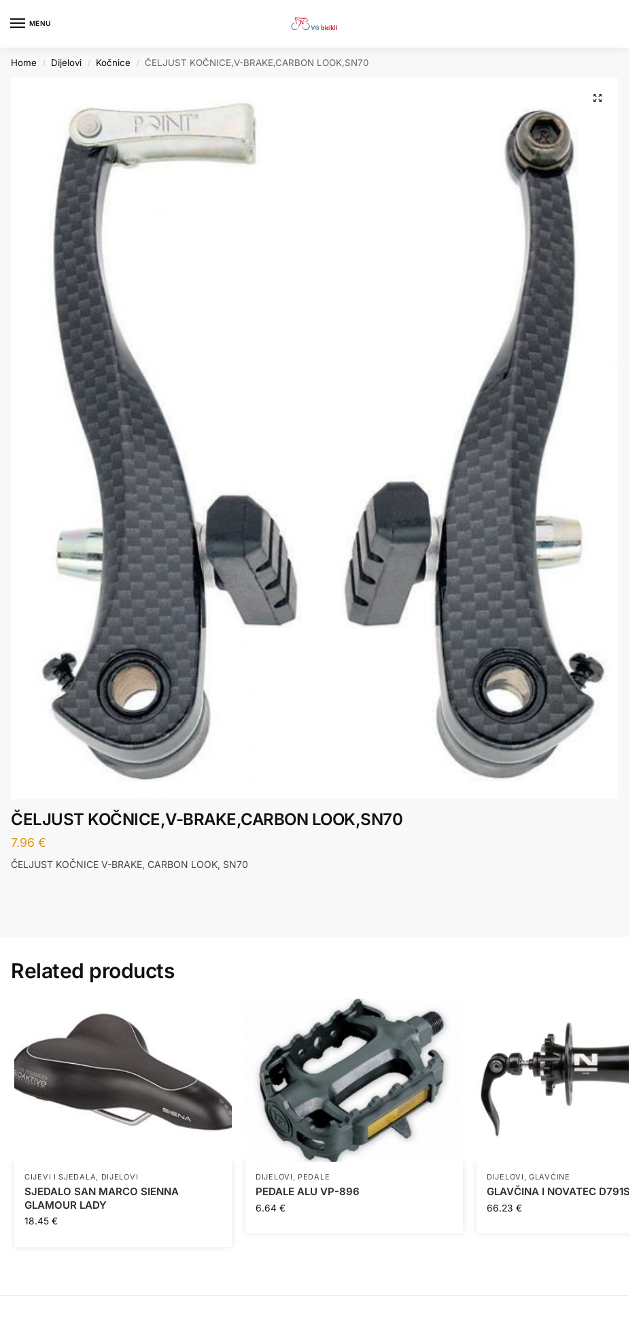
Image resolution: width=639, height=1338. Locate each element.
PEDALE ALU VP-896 (308, 1191)
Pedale (314, 1177)
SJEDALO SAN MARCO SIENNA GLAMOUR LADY (101, 1198)
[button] (597, 98)
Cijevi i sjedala (60, 1177)
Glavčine (549, 1177)
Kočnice (113, 62)
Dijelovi (66, 62)
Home (24, 62)
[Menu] (30, 24)
